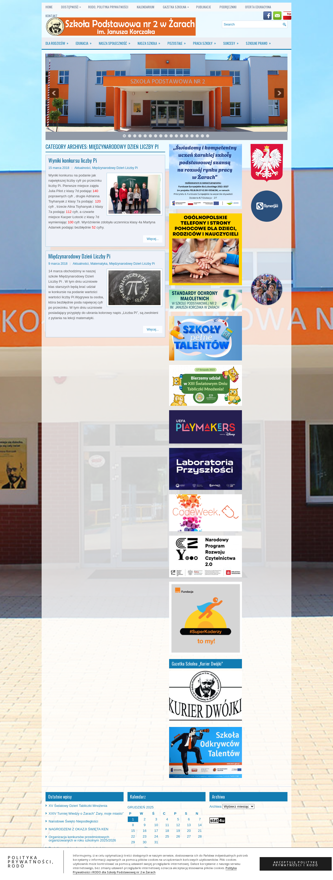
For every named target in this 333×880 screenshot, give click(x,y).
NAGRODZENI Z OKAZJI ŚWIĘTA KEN (78, 829)
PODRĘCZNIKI (228, 7)
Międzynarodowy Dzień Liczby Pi (115, 168)
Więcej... (153, 239)
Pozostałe (178, 41)
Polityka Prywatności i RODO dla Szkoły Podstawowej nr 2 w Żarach (155, 870)
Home (49, 7)
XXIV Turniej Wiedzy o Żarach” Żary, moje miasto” (86, 813)
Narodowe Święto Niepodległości (73, 821)
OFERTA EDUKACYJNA (258, 7)
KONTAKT (51, 16)
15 (197, 135)
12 (181, 135)
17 (207, 135)
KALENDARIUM (145, 7)
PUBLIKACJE (203, 7)
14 (192, 135)
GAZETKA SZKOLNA (177, 6)
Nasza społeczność (116, 41)
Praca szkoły (206, 41)
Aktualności (82, 168)
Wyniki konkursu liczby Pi (72, 160)
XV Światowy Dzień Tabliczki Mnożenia (78, 806)
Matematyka (98, 263)
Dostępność (72, 6)
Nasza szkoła (151, 41)
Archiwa (215, 806)
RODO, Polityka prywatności (108, 7)
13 (186, 135)
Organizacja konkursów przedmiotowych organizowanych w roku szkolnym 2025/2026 (82, 838)
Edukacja (85, 41)
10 (171, 135)
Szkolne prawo (260, 41)
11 (176, 135)
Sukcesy (232, 41)
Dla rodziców (59, 41)
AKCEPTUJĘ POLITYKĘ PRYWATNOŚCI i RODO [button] (295, 863)
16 (202, 135)
